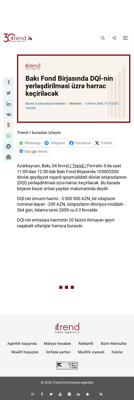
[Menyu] (125, 38)
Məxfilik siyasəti (91, 352)
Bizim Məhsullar (114, 343)
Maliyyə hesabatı (57, 343)
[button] (8, 82)
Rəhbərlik (85, 343)
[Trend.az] (18, 38)
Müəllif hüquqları (25, 352)
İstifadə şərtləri (58, 352)
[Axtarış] (103, 38)
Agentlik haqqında (22, 343)
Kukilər (117, 352)
